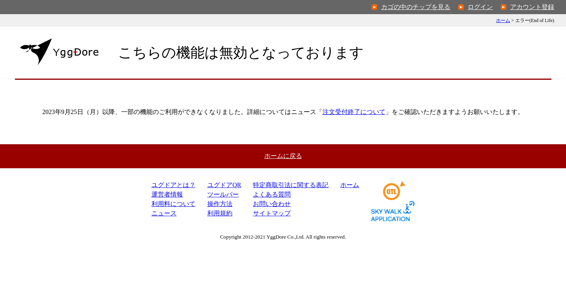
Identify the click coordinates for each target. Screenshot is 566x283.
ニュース (164, 213)
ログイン (480, 7)
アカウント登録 (532, 7)
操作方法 (219, 203)
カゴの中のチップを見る (415, 7)
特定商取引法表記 (290, 185)
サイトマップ (272, 213)
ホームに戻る (283, 156)
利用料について (173, 203)
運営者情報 (167, 194)
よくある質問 (272, 194)
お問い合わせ (272, 203)
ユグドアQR (224, 185)
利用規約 (219, 213)
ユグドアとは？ (173, 185)
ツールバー (223, 194)
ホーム (503, 20)
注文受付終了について (354, 111)
